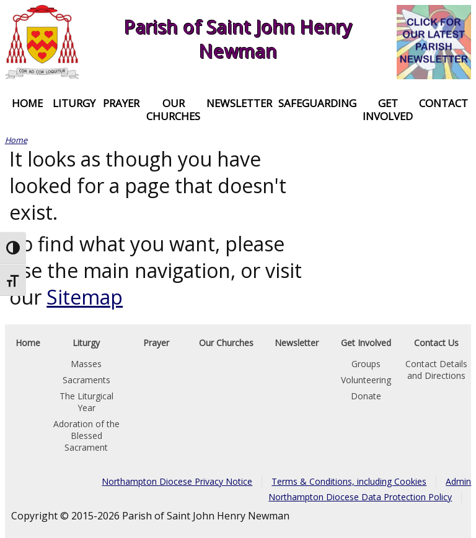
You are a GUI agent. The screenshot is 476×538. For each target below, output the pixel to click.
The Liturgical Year (86, 402)
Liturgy (74, 103)
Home (27, 103)
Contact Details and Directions (436, 369)
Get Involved (388, 109)
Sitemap (84, 297)
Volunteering (366, 380)
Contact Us (436, 343)
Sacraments (86, 380)
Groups (366, 364)
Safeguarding (317, 103)
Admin (458, 481)
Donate (366, 396)
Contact (443, 103)
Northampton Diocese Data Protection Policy (360, 497)
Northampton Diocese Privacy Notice (177, 481)
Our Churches (173, 109)
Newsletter (239, 103)
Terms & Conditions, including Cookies (348, 481)
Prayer (121, 103)
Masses (86, 364)
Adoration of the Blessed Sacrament (86, 435)
